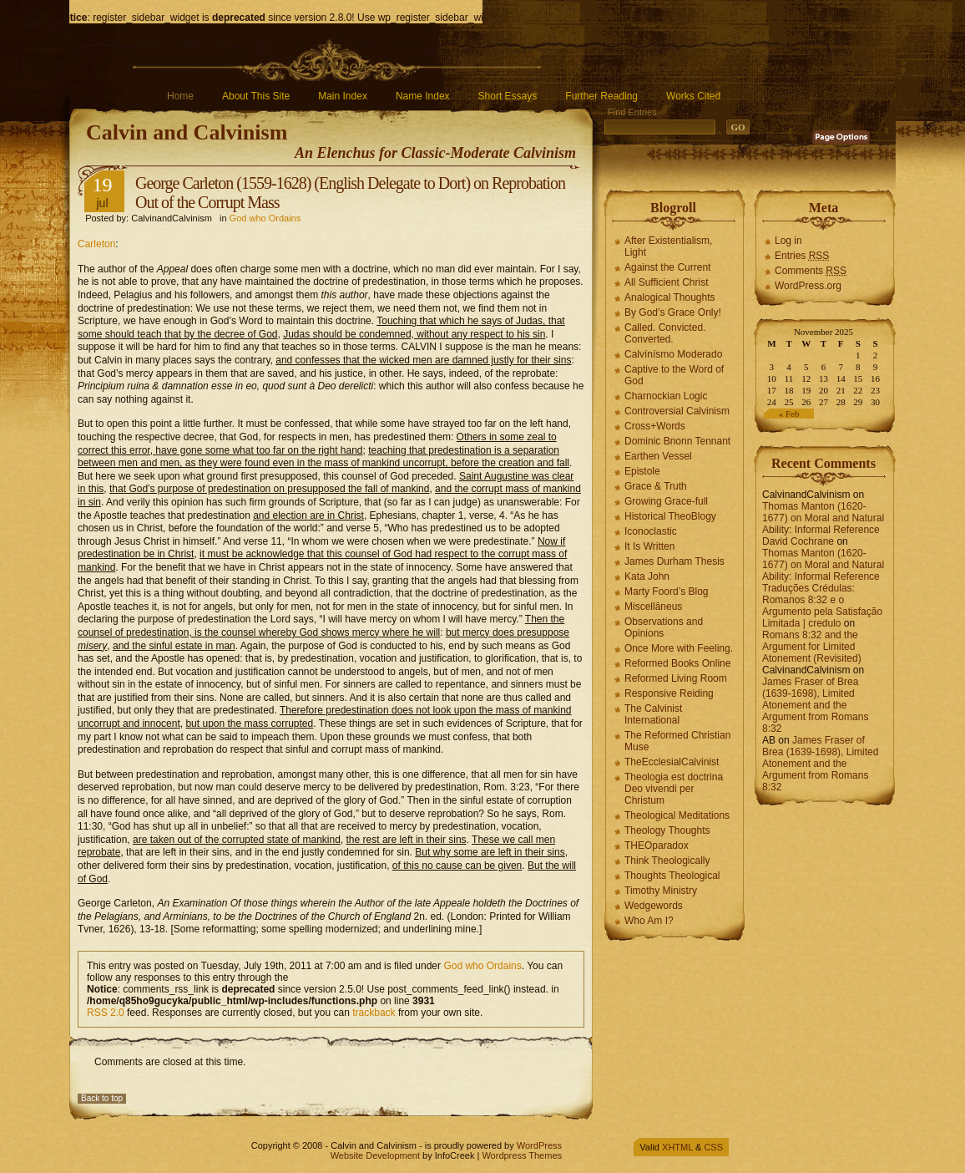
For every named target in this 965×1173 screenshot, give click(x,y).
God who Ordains (265, 218)
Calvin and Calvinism (186, 132)
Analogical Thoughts (669, 297)
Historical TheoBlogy (670, 516)
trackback (373, 1012)
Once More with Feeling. (678, 648)
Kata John (646, 576)
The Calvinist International (653, 714)
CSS (713, 1147)
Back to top (102, 1098)
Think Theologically (667, 860)
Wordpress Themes (522, 1155)
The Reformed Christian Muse (677, 741)
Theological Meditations (677, 815)
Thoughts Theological (672, 875)
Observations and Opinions (663, 627)
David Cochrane (798, 541)
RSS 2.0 (105, 1012)
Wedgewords (653, 905)
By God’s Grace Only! (672, 312)
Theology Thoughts (667, 830)
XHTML (677, 1147)
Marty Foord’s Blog (666, 591)
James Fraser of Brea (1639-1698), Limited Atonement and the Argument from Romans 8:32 (815, 705)
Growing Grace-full (666, 501)
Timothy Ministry (660, 890)
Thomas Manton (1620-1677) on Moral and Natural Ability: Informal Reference (823, 518)
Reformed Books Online (677, 663)
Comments (810, 271)
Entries (802, 256)
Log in (788, 240)
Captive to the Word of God (674, 375)
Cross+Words (654, 426)
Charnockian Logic (665, 396)
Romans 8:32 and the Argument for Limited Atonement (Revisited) (811, 646)
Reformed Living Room (675, 678)
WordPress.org (808, 286)
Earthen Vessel (658, 456)
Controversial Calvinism (677, 411)
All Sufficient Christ (666, 282)
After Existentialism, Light (668, 246)
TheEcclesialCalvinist (671, 762)
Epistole (642, 471)
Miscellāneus (653, 606)
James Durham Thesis (674, 561)
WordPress (539, 1145)
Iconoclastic (650, 531)
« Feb (789, 414)
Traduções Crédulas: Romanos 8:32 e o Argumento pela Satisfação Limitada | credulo (822, 605)
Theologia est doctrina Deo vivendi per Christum (673, 788)
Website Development (375, 1155)
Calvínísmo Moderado (673, 354)
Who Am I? (649, 921)
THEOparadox (656, 845)
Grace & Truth (655, 486)
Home (180, 96)
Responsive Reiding (669, 693)
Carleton (96, 244)
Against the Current (667, 267)
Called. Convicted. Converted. (664, 333)
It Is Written (649, 546)
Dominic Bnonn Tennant (677, 441)
